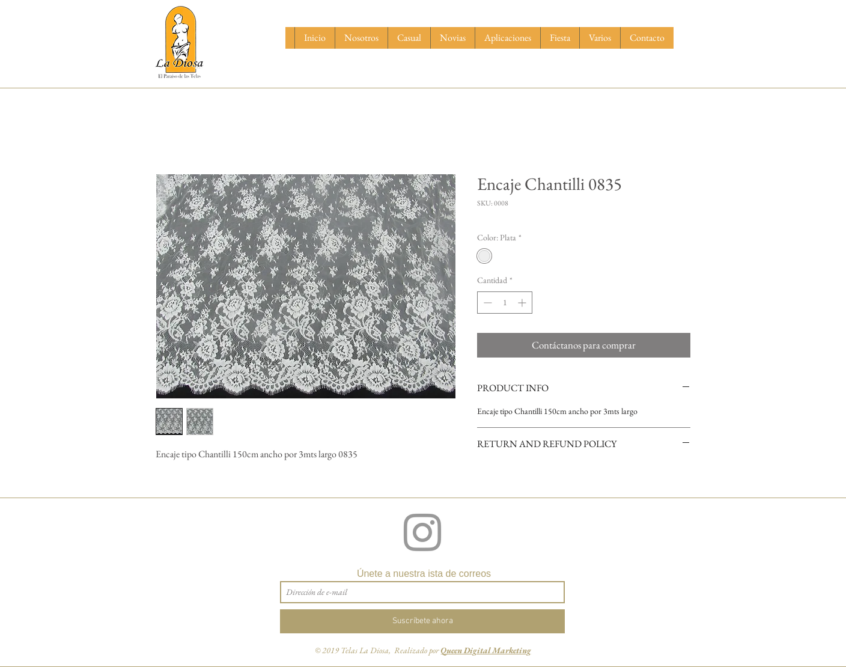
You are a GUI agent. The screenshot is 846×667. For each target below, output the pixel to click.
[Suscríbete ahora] (422, 621)
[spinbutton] (505, 302)
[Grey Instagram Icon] (422, 532)
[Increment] (523, 302)
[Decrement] (486, 302)
